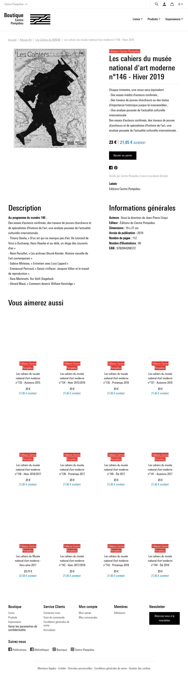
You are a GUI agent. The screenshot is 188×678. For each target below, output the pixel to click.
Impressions (14, 622)
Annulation (49, 630)
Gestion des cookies (139, 668)
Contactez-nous (52, 613)
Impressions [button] (172, 19)
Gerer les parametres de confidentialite (22, 628)
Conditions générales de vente (56, 623)
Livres (11, 613)
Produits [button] (153, 19)
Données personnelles (80, 668)
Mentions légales (47, 668)
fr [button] (179, 4)
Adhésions (119, 613)
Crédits (62, 668)
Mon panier (85, 613)
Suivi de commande (54, 617)
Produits (12, 617)
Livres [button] (136, 19)
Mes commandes (88, 617)
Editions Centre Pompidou (124, 189)
